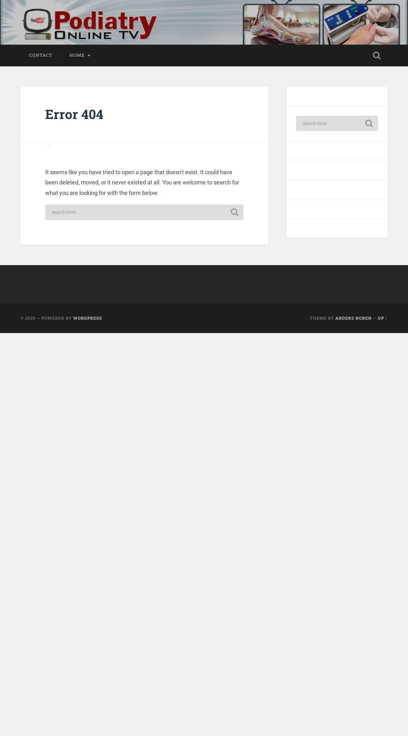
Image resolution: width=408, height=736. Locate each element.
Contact (40, 55)
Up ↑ (383, 318)
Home (77, 55)
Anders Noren (353, 318)
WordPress (87, 318)
